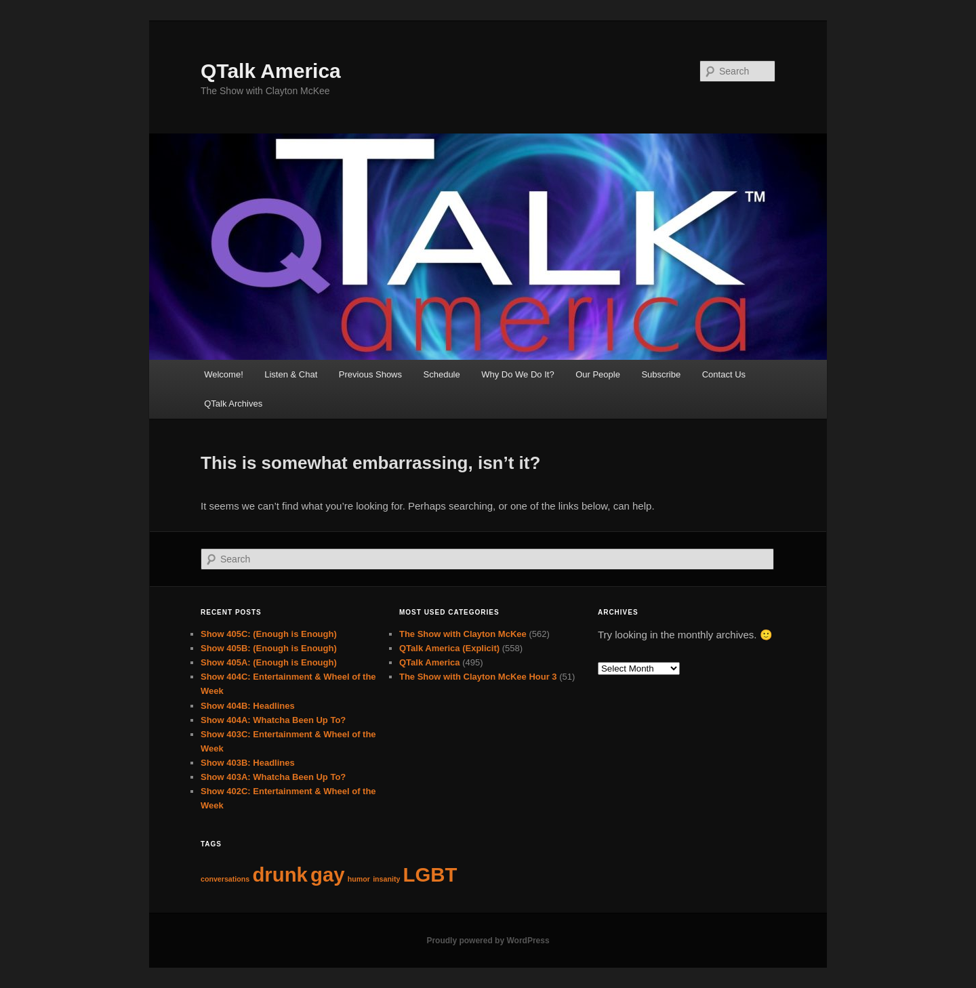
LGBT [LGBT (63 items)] (430, 874)
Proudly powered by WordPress (487, 940)
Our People (597, 374)
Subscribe (660, 374)
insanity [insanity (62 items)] (386, 879)
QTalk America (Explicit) (449, 648)
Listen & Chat (290, 374)
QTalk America (271, 71)
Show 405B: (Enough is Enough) (269, 648)
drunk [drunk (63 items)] (279, 874)
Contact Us (724, 374)
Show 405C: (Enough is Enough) (269, 634)
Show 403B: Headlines (248, 763)
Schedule (442, 374)
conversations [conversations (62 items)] (225, 879)
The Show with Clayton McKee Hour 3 (478, 677)
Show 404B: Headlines (248, 706)
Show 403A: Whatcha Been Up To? (273, 777)
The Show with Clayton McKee (463, 634)
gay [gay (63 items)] (327, 874)
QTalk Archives (233, 403)
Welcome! (223, 374)
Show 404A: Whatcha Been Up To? (273, 720)
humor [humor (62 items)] (359, 879)
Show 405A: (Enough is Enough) (269, 662)
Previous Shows (370, 374)
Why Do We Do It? (517, 374)
